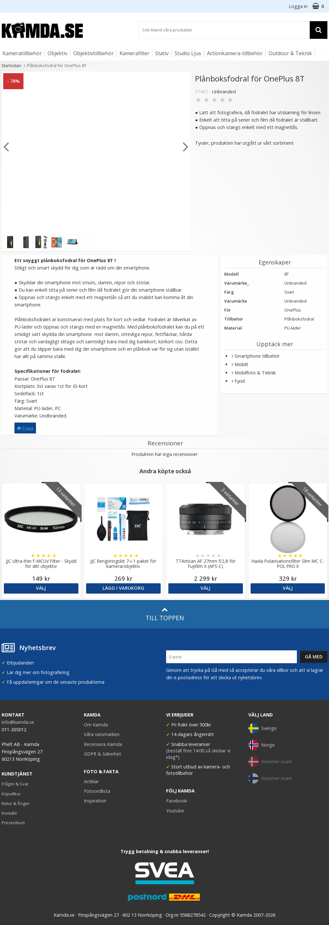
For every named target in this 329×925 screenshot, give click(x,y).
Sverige (262, 728)
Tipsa (25, 428)
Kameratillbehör (22, 53)
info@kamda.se (18, 722)
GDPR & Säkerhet (102, 754)
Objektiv (57, 53)
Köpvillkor (11, 794)
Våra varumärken (102, 734)
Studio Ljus (187, 53)
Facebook (176, 801)
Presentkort (13, 823)
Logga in (298, 6)
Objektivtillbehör (93, 53)
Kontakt (9, 813)
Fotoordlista (97, 791)
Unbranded (224, 92)
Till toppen (165, 614)
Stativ (162, 53)
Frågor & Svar (15, 784)
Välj (41, 588)
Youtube (175, 811)
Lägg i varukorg (123, 588)
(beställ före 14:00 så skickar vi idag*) (198, 754)
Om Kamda (96, 725)
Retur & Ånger (16, 803)
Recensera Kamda (103, 744)
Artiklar (91, 781)
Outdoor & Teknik (290, 53)
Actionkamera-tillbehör (235, 53)
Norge (261, 745)
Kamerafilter (134, 53)
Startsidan (11, 65)
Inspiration (95, 801)
